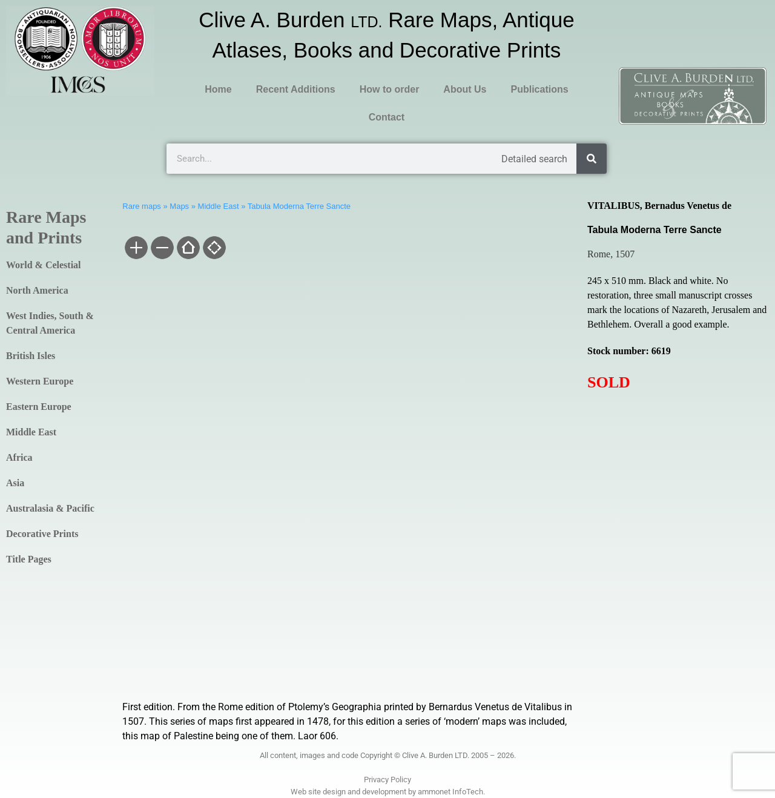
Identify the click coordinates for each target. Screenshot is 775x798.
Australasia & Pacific (50, 508)
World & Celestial (43, 265)
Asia (15, 483)
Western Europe (39, 381)
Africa (19, 457)
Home (218, 89)
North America (37, 290)
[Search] (591, 158)
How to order (390, 89)
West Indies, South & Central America (50, 323)
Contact (387, 117)
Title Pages (28, 559)
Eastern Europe (38, 406)
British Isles (30, 356)
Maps (179, 206)
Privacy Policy (387, 779)
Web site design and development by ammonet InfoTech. (388, 791)
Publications (539, 89)
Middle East (31, 432)
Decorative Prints (42, 534)
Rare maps (141, 206)
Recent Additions (295, 89)
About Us (464, 89)
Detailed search (534, 159)
